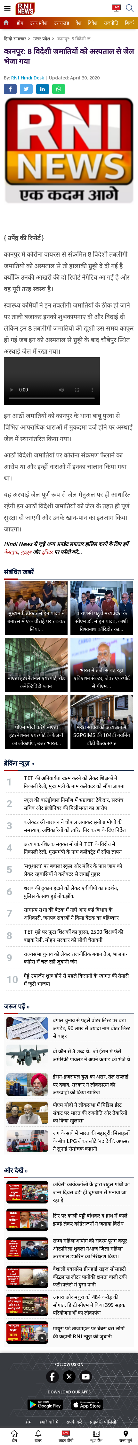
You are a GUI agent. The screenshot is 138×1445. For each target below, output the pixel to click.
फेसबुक (11, 552)
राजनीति (110, 23)
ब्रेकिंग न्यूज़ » (19, 763)
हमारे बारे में (48, 1421)
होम (19, 23)
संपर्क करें (74, 1421)
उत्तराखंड (60, 23)
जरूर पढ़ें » (17, 1006)
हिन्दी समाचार (15, 38)
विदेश (92, 23)
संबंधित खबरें (19, 572)
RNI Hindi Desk (28, 77)
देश (78, 23)
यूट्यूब (26, 552)
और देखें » (16, 1170)
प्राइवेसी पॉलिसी (103, 1421)
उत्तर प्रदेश (37, 23)
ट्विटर (47, 552)
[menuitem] (20, 23)
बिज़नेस (131, 23)
